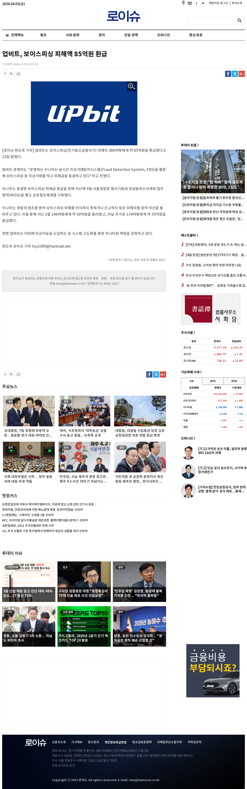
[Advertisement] (45, 330)
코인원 (234, 381)
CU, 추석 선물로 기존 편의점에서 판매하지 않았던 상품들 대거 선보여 (45, 531)
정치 (102, 35)
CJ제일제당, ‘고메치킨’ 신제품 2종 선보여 (28, 515)
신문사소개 (59, 742)
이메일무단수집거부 (169, 742)
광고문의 (93, 742)
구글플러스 (242, 74)
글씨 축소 (5, 74)
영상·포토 (196, 35)
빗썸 (192, 381)
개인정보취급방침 (116, 742)
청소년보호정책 (142, 742)
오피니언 (163, 35)
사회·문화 (72, 35)
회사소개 (236, 3)
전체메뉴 (17, 35)
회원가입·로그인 (218, 3)
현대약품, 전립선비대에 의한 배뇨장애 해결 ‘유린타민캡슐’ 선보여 (42, 510)
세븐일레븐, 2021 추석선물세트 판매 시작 (28, 526)
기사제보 (76, 742)
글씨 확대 (11, 74)
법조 (43, 35)
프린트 (18, 74)
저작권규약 (194, 742)
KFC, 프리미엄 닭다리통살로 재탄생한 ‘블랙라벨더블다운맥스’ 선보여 (45, 520)
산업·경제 (131, 35)
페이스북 (228, 74)
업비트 (213, 381)
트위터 (235, 74)
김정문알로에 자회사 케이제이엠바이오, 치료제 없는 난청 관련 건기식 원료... (49, 504)
